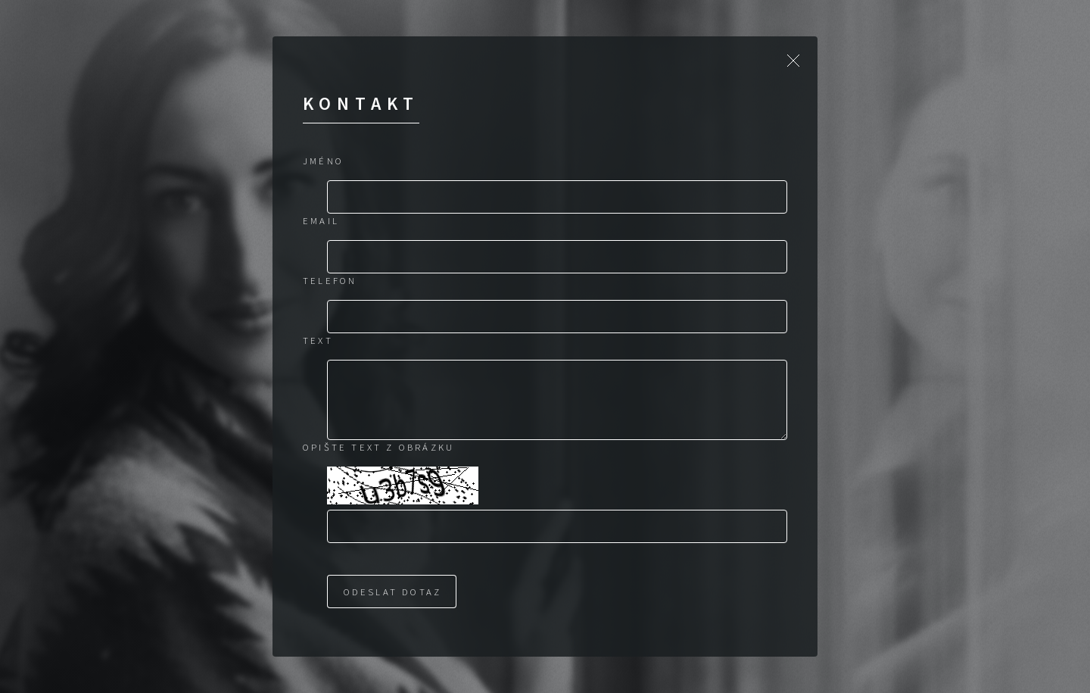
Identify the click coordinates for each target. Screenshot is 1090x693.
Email (321, 220)
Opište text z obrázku (378, 447)
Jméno (323, 161)
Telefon (330, 280)
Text (318, 340)
